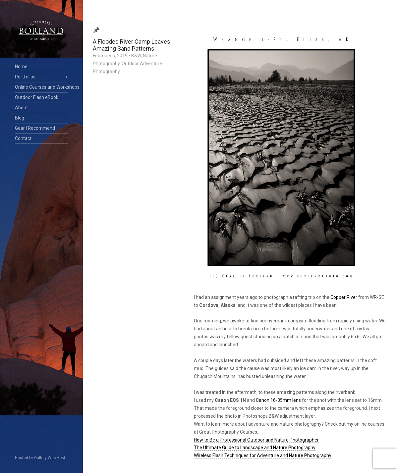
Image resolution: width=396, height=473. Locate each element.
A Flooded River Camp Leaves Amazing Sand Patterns (131, 45)
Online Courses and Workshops (41, 87)
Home (21, 66)
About (21, 107)
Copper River (343, 297)
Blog (19, 117)
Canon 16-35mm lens (278, 400)
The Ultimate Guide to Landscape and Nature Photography (254, 447)
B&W (136, 55)
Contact (23, 138)
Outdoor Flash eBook (36, 97)
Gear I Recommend (35, 128)
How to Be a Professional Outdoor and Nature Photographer (256, 440)
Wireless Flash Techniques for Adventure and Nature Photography (262, 455)
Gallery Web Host (49, 457)
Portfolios (25, 76)
